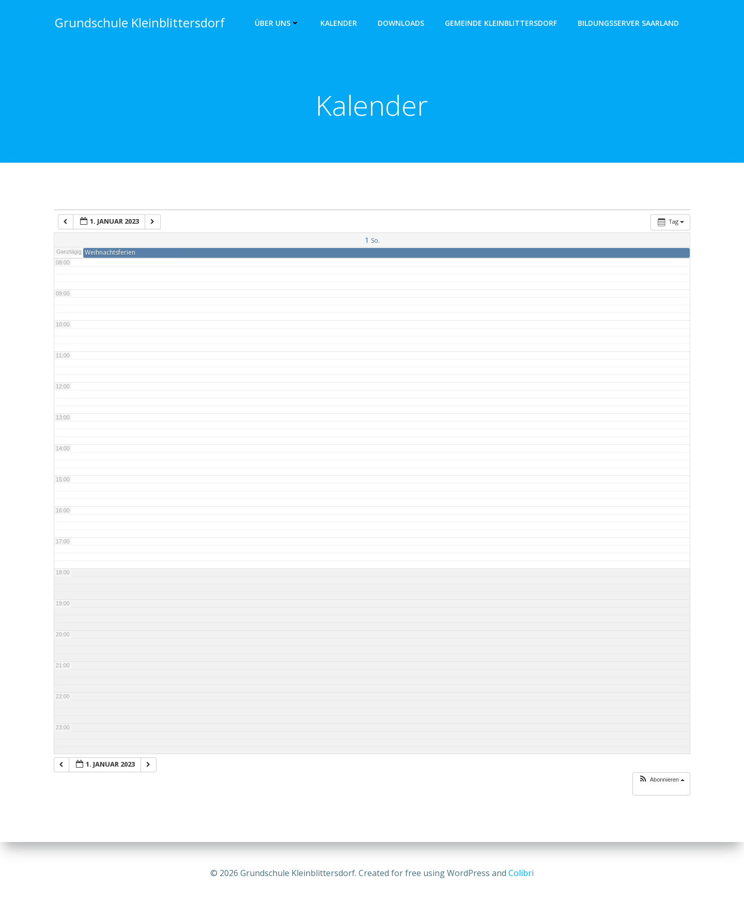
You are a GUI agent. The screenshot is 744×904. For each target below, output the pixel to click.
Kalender (339, 23)
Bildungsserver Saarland (629, 23)
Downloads (402, 23)
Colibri (521, 873)
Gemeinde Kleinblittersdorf (502, 23)
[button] (661, 781)
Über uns (278, 23)
